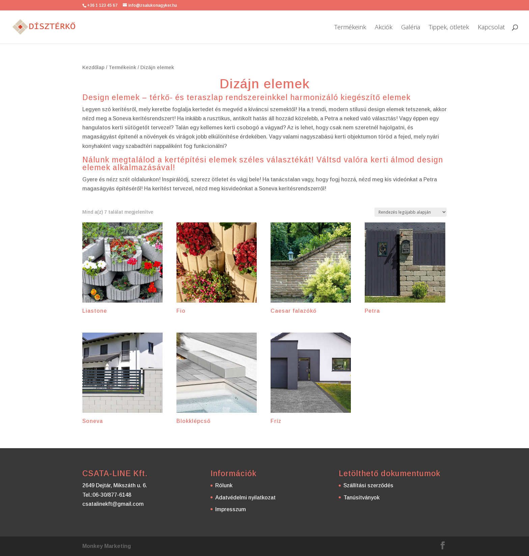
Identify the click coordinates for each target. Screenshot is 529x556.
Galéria (410, 28)
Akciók (383, 28)
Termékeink (350, 28)
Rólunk (223, 485)
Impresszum (230, 509)
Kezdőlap (93, 67)
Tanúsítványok (361, 497)
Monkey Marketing (106, 546)
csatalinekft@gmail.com (113, 504)
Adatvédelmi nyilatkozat (245, 497)
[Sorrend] (410, 212)
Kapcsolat (491, 28)
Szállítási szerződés (368, 485)
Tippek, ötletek (449, 28)
